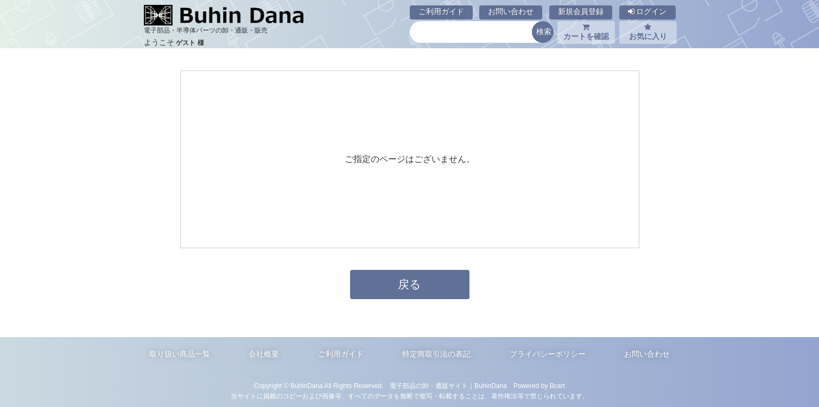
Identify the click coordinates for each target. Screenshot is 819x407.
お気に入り (648, 32)
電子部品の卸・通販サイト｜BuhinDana (448, 386)
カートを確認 (586, 32)
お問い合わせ (511, 11)
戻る (409, 284)
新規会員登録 (581, 11)
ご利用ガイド (441, 11)
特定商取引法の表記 (436, 354)
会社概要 (264, 354)
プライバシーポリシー (548, 354)
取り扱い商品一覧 (179, 354)
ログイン (647, 11)
